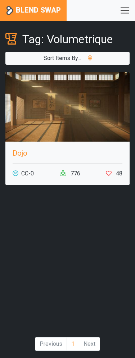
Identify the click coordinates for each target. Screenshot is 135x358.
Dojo (20, 153)
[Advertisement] (67, 264)
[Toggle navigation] (125, 10)
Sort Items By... (68, 58)
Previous (51, 343)
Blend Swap (33, 10)
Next (89, 343)
